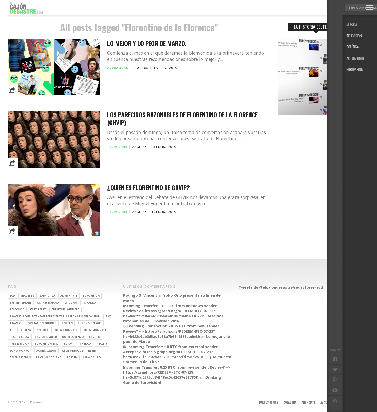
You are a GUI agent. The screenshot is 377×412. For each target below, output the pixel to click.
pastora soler (46, 337)
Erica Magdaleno (49, 357)
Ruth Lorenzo (73, 337)
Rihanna (90, 302)
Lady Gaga (47, 296)
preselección (19, 343)
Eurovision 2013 (65, 330)
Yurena (26, 330)
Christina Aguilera (65, 309)
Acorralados (46, 350)
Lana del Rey (92, 357)
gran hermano (48, 302)
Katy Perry (38, 309)
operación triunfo (42, 323)
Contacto (347, 402)
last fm (94, 337)
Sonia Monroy (20, 350)
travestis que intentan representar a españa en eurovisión (55, 316)
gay (108, 316)
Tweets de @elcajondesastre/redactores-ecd (281, 287)
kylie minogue (72, 350)
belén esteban (20, 357)
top (12, 330)
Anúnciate (308, 402)
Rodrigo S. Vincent (140, 295)
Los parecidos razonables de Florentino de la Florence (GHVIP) (182, 118)
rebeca (93, 350)
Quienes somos (268, 402)
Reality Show (19, 337)
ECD (12, 296)
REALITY (102, 343)
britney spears (21, 302)
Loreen (67, 323)
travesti (16, 323)
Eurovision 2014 (94, 330)
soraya (69, 343)
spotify (42, 330)
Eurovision (91, 296)
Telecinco (17, 309)
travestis (27, 296)
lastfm (72, 357)
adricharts (68, 296)
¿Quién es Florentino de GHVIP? (148, 187)
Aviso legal (327, 402)
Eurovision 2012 (46, 343)
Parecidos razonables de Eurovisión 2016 (173, 318)
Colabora (289, 402)
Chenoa (85, 343)
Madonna (71, 302)
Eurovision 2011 (90, 323)
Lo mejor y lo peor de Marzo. (146, 43)
